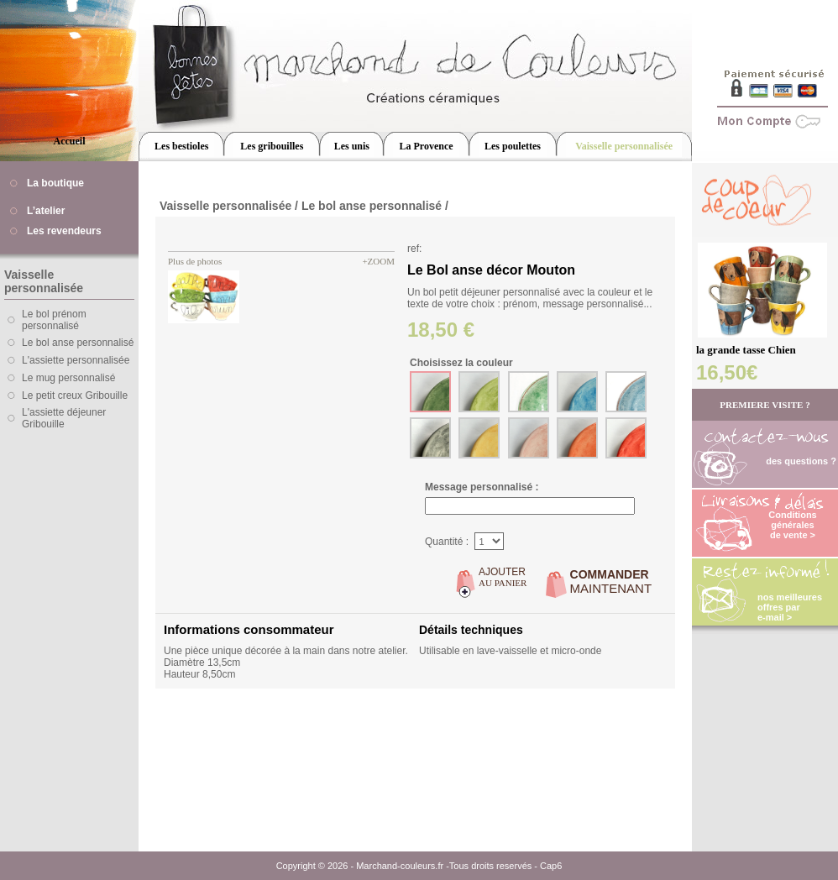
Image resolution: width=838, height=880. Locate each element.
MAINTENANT (611, 581)
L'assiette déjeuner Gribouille (64, 418)
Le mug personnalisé (68, 378)
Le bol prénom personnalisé (54, 320)
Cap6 (551, 866)
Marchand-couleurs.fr (399, 866)
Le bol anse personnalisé (78, 342)
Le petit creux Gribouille (75, 395)
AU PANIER (502, 577)
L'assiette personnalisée (75, 360)
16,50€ (726, 372)
